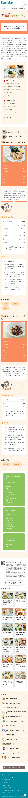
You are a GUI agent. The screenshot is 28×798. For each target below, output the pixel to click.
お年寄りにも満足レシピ (10, 735)
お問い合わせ (5, 785)
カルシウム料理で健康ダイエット (13, 730)
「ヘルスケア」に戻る (12, 767)
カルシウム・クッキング (10, 753)
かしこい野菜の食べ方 (10, 699)
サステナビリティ (7, 777)
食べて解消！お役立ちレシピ (12, 717)
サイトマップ (5, 792)
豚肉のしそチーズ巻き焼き (11, 132)
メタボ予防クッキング (10, 748)
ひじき (6, 464)
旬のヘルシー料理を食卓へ (11, 757)
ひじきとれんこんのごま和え (12, 137)
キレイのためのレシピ (10, 726)
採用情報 (5, 782)
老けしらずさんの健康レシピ (12, 703)
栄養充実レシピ (8, 744)
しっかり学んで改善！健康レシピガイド (13, 583)
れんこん (17, 464)
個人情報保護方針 (6, 787)
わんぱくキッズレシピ (10, 739)
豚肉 (5, 308)
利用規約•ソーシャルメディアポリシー (11, 790)
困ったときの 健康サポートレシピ (13, 721)
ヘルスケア (8, 6)
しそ (5, 303)
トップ (2, 6)
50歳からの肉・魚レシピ (10, 708)
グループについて (7, 775)
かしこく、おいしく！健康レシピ (19, 6)
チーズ (15, 303)
